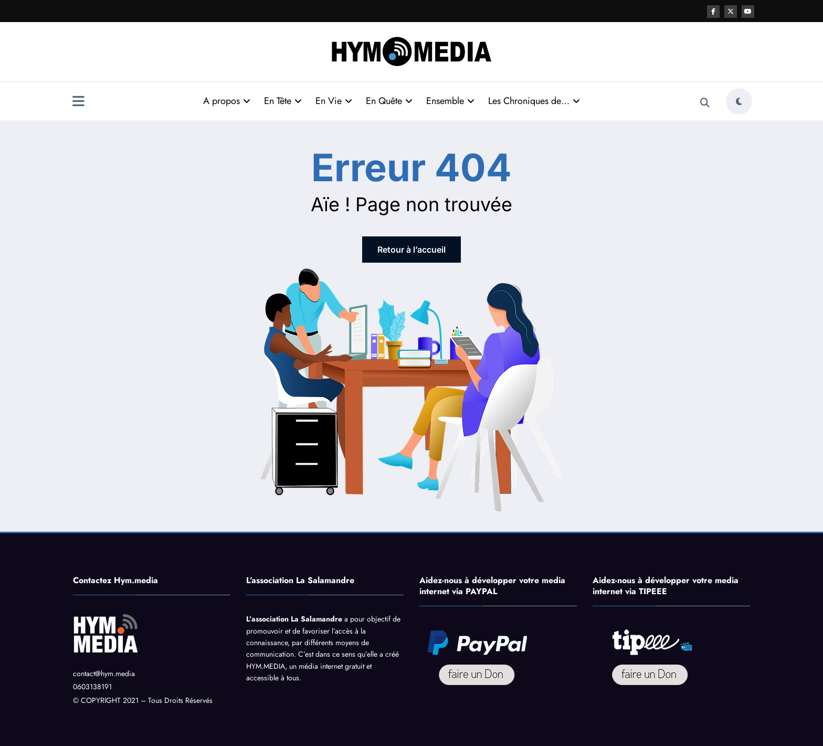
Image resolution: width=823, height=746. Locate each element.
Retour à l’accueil (411, 249)
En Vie (333, 101)
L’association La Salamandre (294, 619)
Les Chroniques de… (534, 101)
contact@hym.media (104, 673)
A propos (226, 101)
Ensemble (450, 101)
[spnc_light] (739, 101)
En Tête (283, 101)
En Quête (389, 101)
